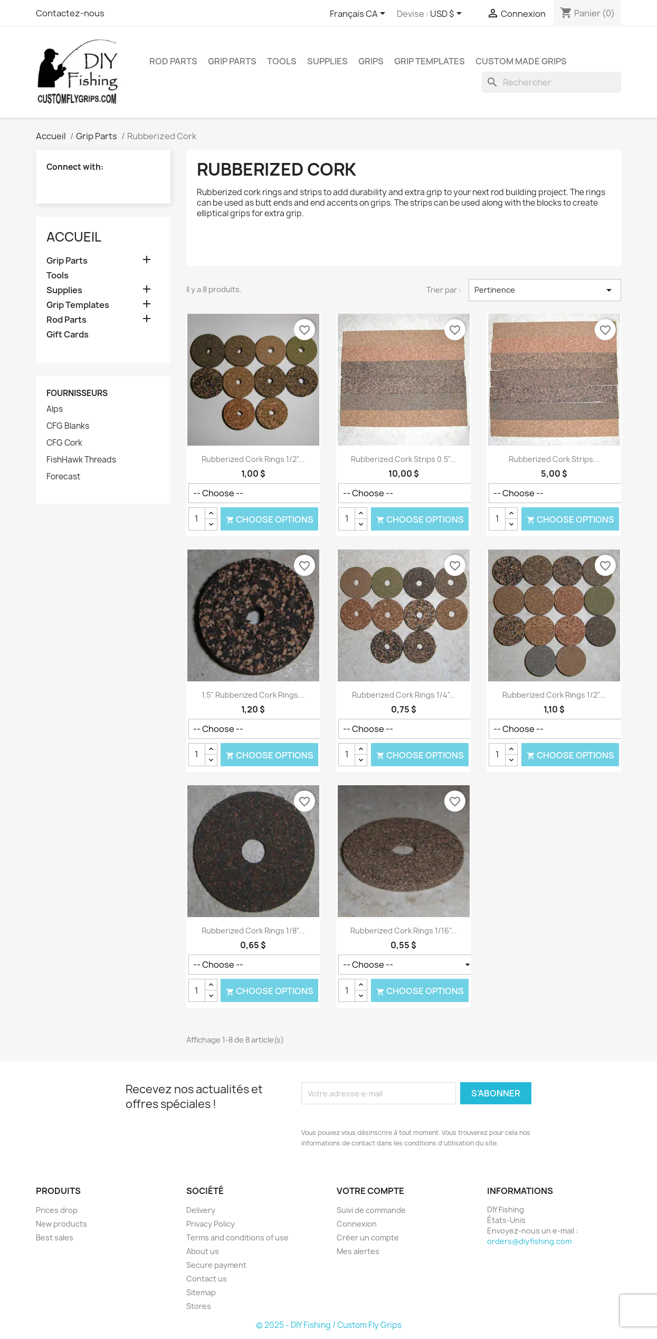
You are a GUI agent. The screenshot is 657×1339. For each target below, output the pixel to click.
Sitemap (201, 1292)
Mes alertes (358, 1251)
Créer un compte (368, 1237)
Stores (198, 1306)
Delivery (200, 1210)
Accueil (73, 237)
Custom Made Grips (521, 61)
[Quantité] (196, 519)
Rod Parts (173, 61)
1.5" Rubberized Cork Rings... (253, 695)
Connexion (357, 1224)
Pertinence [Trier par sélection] (544, 290)
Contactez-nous (70, 13)
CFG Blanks (67, 426)
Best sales (54, 1237)
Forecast (63, 476)
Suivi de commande (371, 1210)
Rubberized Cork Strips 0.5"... (403, 459)
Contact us (206, 1279)
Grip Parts (232, 61)
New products (61, 1224)
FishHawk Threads (81, 460)
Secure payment (216, 1265)
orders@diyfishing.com (529, 1241)
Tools (282, 61)
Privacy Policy (210, 1224)
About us (202, 1251)
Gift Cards (67, 334)
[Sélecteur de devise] (447, 14)
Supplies (327, 61)
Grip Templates (429, 61)
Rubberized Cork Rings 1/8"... (253, 931)
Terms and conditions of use (237, 1237)
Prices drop (57, 1210)
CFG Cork (64, 443)
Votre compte (370, 1191)
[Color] (262, 493)
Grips (371, 61)
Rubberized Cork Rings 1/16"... (403, 931)
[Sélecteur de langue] (359, 14)
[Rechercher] (551, 82)
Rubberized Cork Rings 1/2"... (253, 459)
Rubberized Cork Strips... (554, 459)
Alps (54, 409)
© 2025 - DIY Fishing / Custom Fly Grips (329, 1325)
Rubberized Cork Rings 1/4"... (403, 695)
